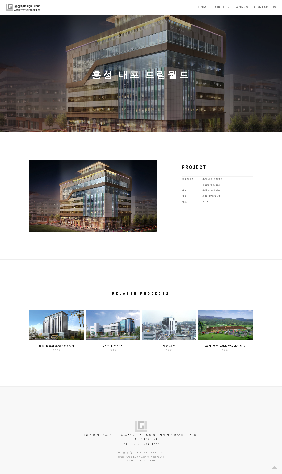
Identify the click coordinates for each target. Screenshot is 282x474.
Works (242, 7)
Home (203, 7)
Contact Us (265, 7)
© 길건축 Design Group (140, 452)
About (222, 7)
